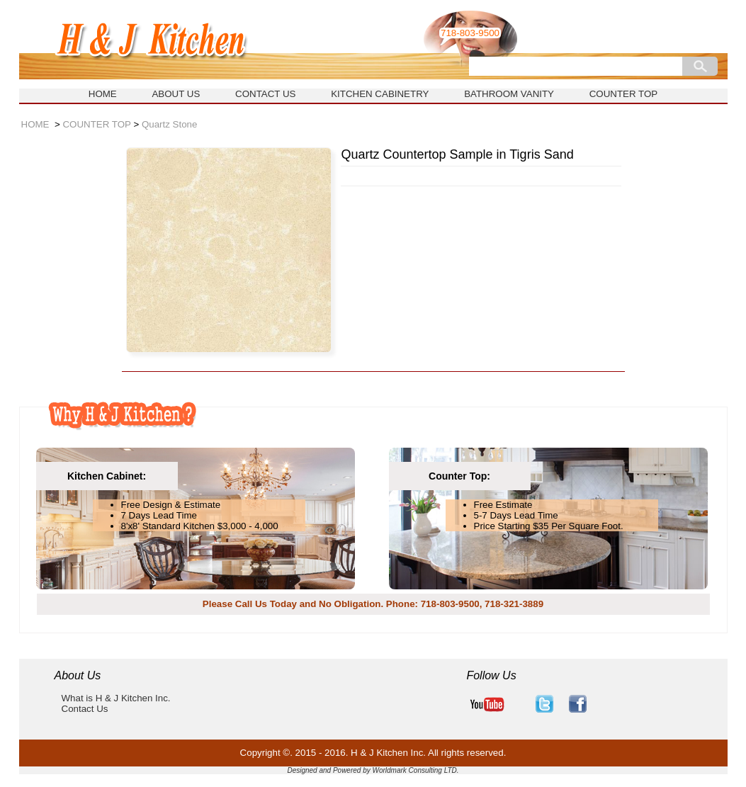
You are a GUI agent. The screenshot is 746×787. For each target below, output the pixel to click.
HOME (103, 94)
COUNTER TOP (623, 94)
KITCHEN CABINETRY (380, 94)
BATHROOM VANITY (509, 94)
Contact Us (85, 708)
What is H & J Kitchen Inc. (116, 698)
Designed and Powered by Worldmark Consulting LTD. (372, 770)
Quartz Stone (170, 124)
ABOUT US (176, 94)
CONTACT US (265, 94)
